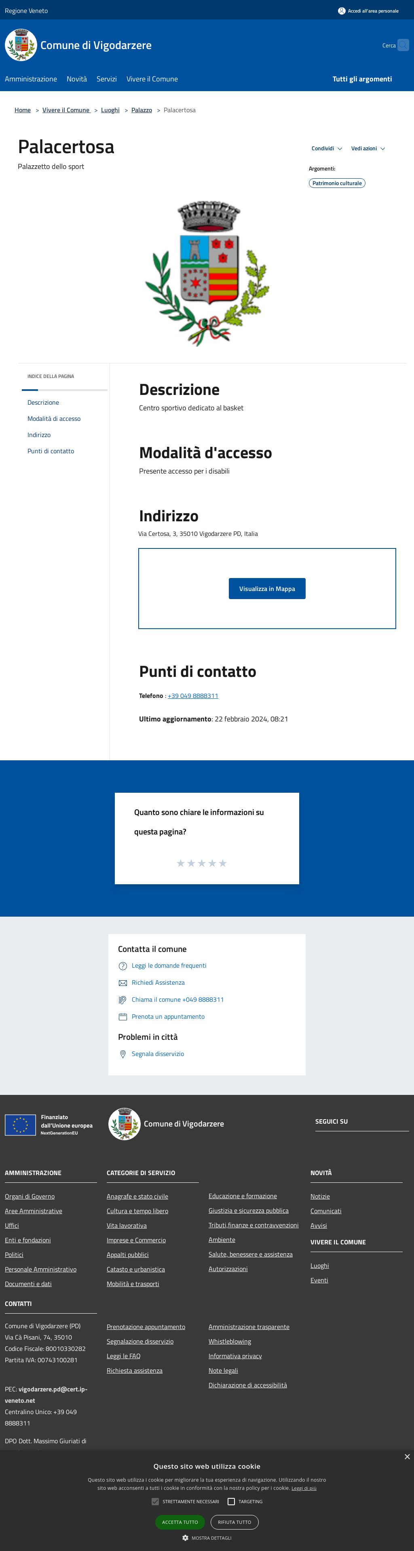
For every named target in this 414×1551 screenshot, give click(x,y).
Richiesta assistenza (135, 1370)
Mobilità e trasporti (133, 1284)
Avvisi (318, 1225)
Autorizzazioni (228, 1269)
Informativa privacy (235, 1356)
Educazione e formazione (243, 1196)
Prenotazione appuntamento (146, 1326)
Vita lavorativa (127, 1225)
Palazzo (141, 110)
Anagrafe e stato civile (137, 1196)
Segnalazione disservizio (140, 1341)
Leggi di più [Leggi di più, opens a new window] (304, 1488)
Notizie (320, 1196)
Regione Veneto (26, 10)
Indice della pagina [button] (50, 376)
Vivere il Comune (66, 110)
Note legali (223, 1370)
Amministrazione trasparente (249, 1326)
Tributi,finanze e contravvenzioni (254, 1225)
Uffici (12, 1225)
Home (23, 110)
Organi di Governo (30, 1196)
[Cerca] (399, 45)
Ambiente (222, 1239)
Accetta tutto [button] (180, 1522)
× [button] (407, 1457)
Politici (14, 1254)
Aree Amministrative (33, 1211)
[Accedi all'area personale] (368, 10)
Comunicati (326, 1211)
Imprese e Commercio (136, 1240)
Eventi (319, 1280)
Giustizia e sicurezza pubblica (249, 1210)
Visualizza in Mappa (267, 588)
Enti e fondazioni (28, 1240)
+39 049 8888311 (193, 695)
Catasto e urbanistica (136, 1269)
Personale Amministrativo (40, 1269)
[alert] (207, 1500)
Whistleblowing (230, 1341)
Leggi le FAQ (124, 1356)
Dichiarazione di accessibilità (248, 1385)
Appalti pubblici (128, 1254)
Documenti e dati (28, 1284)
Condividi (328, 149)
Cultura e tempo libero (137, 1211)
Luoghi (110, 110)
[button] (155, 1501)
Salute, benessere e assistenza (251, 1254)
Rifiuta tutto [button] (234, 1522)
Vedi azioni (369, 149)
